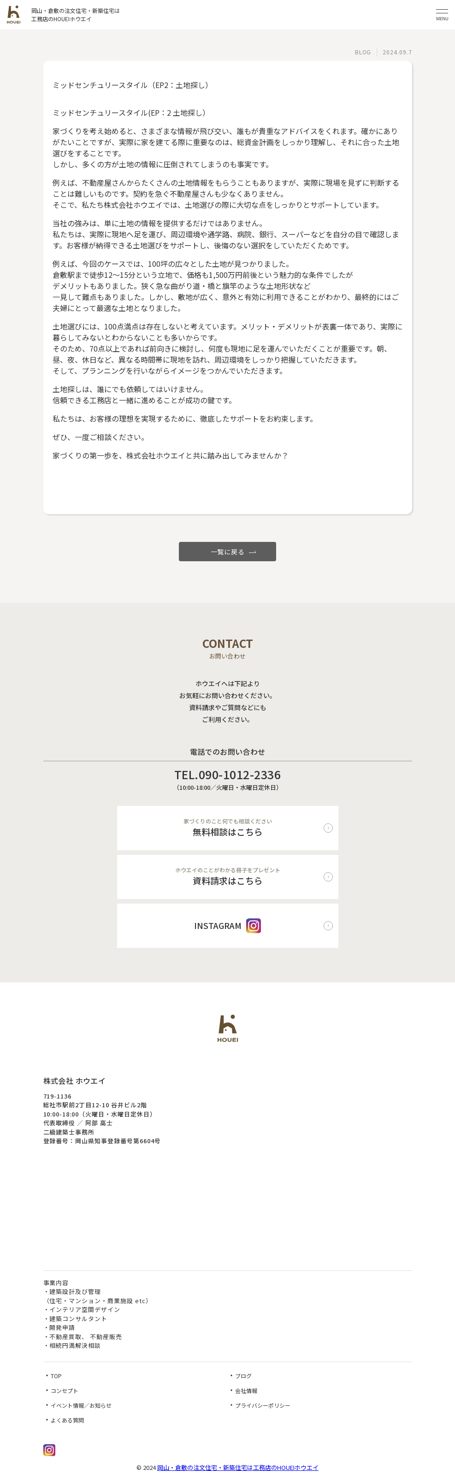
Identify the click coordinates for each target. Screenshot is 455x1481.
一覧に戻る (228, 551)
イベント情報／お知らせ (81, 1405)
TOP (56, 1376)
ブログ (243, 1376)
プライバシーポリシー (262, 1405)
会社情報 (246, 1390)
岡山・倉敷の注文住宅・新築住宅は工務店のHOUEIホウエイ (238, 1467)
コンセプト (64, 1390)
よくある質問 (67, 1420)
